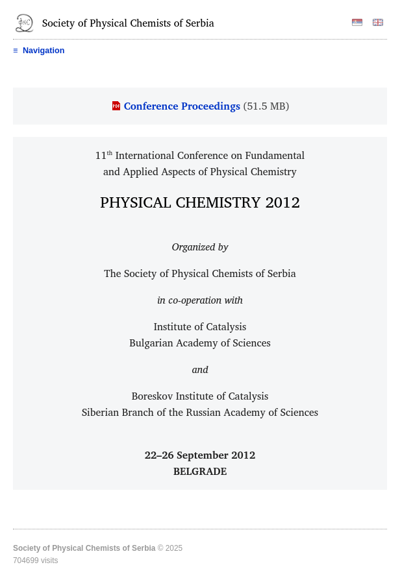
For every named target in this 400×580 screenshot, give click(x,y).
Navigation (38, 50)
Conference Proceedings (182, 105)
